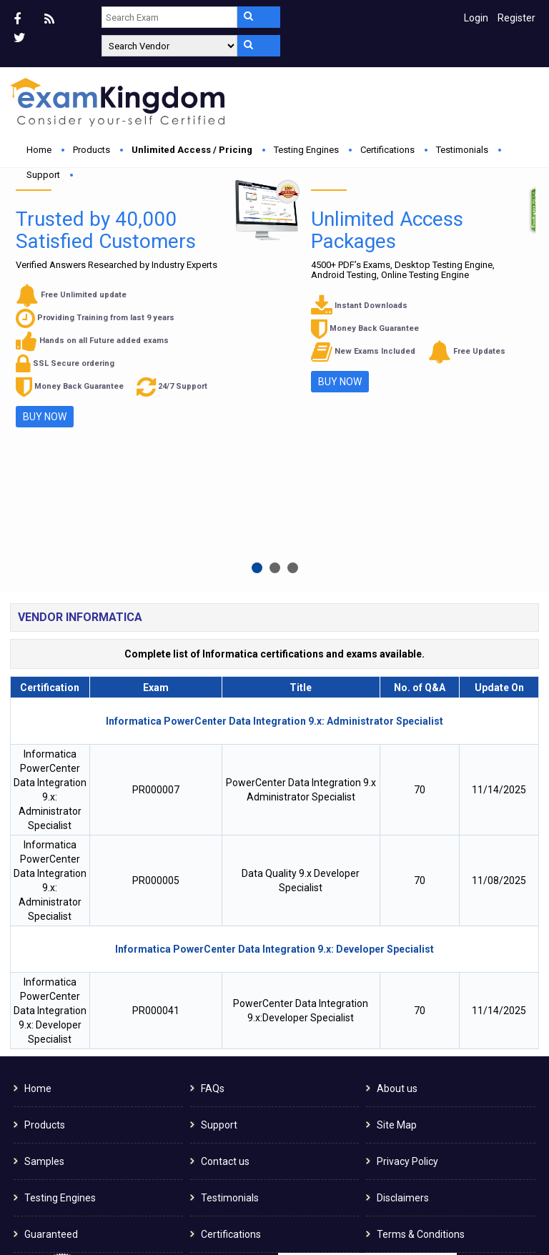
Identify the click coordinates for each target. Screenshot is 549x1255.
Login (476, 18)
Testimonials (462, 149)
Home (38, 149)
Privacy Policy (407, 946)
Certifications (387, 149)
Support (43, 174)
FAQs (212, 873)
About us (397, 873)
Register (516, 18)
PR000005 (155, 665)
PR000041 (155, 795)
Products (91, 149)
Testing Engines (306, 149)
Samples (44, 946)
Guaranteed (51, 1019)
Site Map (397, 910)
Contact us (225, 946)
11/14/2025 (499, 574)
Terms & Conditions (421, 1019)
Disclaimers (403, 982)
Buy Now (175, 326)
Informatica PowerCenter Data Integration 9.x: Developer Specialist (50, 795)
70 (419, 574)
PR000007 (155, 574)
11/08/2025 (499, 665)
